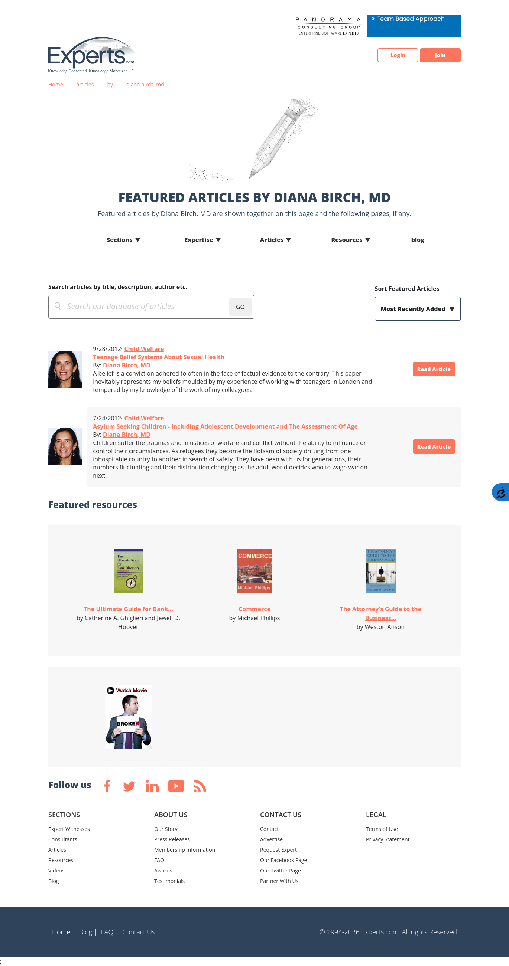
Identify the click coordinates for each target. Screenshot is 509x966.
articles (85, 84)
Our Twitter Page (280, 870)
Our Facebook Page (283, 860)
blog (417, 240)
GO (240, 307)
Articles (272, 240)
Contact (269, 828)
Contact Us (138, 931)
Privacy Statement (388, 839)
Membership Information (184, 849)
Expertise (199, 240)
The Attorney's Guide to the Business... (381, 613)
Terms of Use (382, 828)
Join (436, 55)
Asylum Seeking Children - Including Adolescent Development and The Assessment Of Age (225, 426)
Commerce (254, 609)
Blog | (88, 931)
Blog (53, 880)
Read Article (429, 369)
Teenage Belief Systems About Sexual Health (158, 357)
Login (386, 55)
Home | (64, 931)
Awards (163, 870)
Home (55, 84)
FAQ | (110, 931)
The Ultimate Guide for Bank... (128, 609)
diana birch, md (145, 84)
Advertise (271, 839)
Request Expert (278, 849)
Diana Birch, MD (126, 365)
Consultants (62, 839)
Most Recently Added (414, 309)
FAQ (159, 860)
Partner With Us (279, 880)
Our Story (166, 828)
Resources (346, 240)
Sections (120, 240)
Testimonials (169, 880)
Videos (56, 870)
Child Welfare (144, 349)
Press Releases (172, 839)
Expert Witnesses (69, 828)
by (110, 84)
